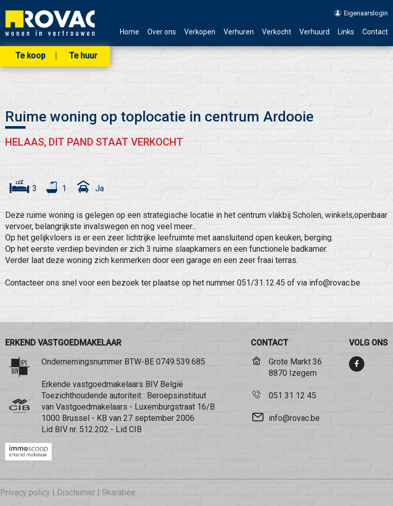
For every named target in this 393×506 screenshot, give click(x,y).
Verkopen (199, 32)
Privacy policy (25, 492)
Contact (375, 32)
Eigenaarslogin (360, 13)
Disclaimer (76, 492)
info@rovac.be (294, 418)
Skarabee (119, 492)
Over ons (161, 32)
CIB (135, 429)
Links (346, 32)
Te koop (30, 56)
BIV (61, 429)
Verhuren (239, 32)
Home (129, 32)
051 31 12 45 (292, 395)
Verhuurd (314, 32)
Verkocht (276, 32)
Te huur (83, 56)
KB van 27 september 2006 (145, 418)
